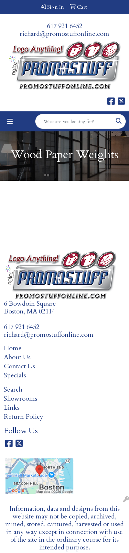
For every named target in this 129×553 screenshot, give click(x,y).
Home (13, 348)
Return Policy (23, 416)
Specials (15, 375)
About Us (17, 357)
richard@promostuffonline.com (64, 33)
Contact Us (19, 366)
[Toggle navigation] (10, 121)
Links (11, 407)
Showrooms (20, 398)
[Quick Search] (73, 121)
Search (13, 389)
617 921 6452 (64, 26)
